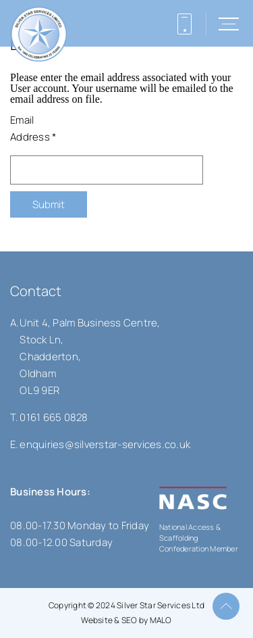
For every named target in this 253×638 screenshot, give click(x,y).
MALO (161, 620)
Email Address (33, 128)
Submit (48, 204)
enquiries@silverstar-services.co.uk (105, 444)
